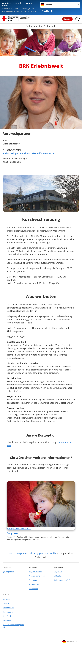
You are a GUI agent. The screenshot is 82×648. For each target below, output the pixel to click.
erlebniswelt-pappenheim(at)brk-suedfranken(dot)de (28, 153)
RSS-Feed (7, 616)
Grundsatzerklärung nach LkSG (13, 626)
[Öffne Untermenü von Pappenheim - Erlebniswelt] (41, 26)
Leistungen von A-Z (62, 580)
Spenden (67, 19)
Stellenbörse (34, 584)
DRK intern (7, 620)
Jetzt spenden (8, 571)
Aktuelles (58, 576)
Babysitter (12, 533)
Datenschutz (8, 607)
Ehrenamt (33, 580)
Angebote (58, 571)
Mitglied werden (35, 571)
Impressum (8, 612)
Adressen (7, 599)
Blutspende (33, 589)
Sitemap (6, 603)
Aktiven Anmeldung (37, 576)
